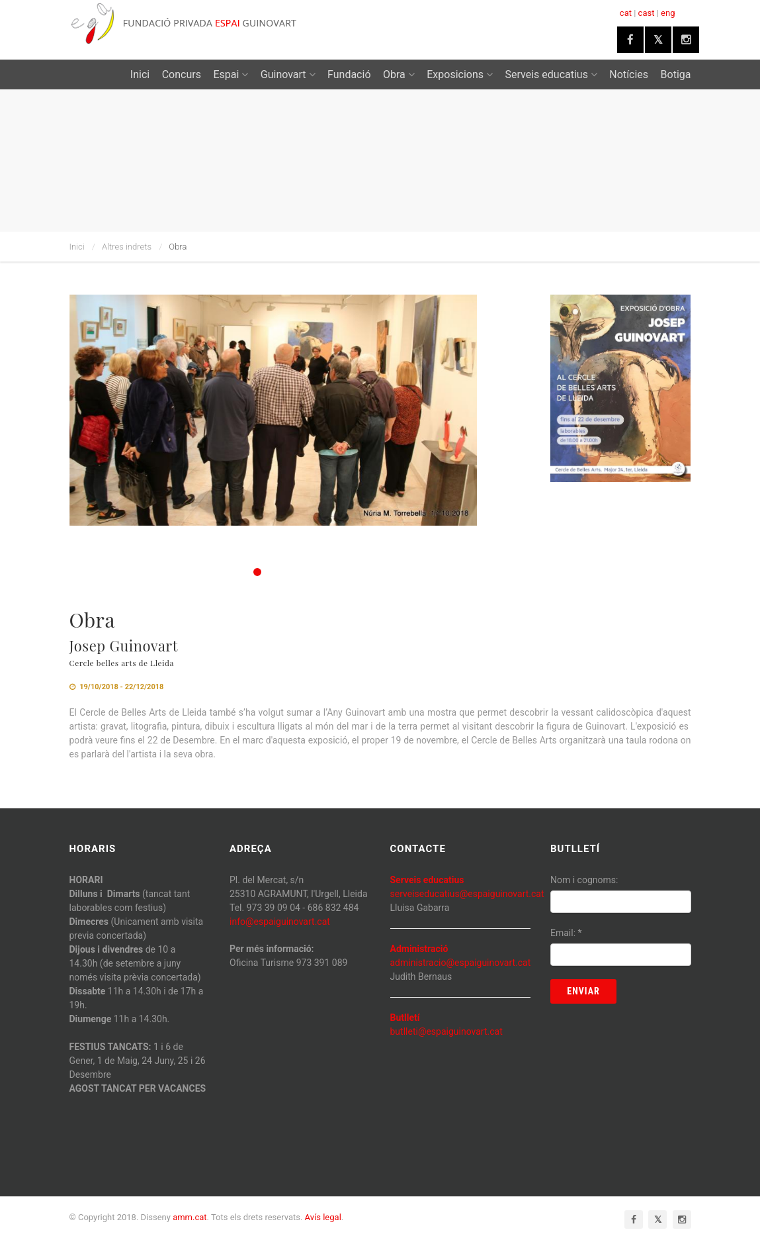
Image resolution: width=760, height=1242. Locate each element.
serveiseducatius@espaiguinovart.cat (467, 893)
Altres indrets (126, 247)
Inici (139, 74)
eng (668, 13)
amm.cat (189, 1217)
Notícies (628, 74)
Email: (566, 933)
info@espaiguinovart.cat (280, 921)
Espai (230, 74)
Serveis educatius (551, 74)
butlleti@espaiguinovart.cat (446, 1031)
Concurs (181, 74)
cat (626, 13)
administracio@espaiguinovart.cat (460, 962)
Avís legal (323, 1217)
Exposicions (460, 74)
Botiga (676, 74)
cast (646, 13)
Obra (399, 74)
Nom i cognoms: (584, 880)
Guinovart (288, 74)
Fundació (348, 74)
